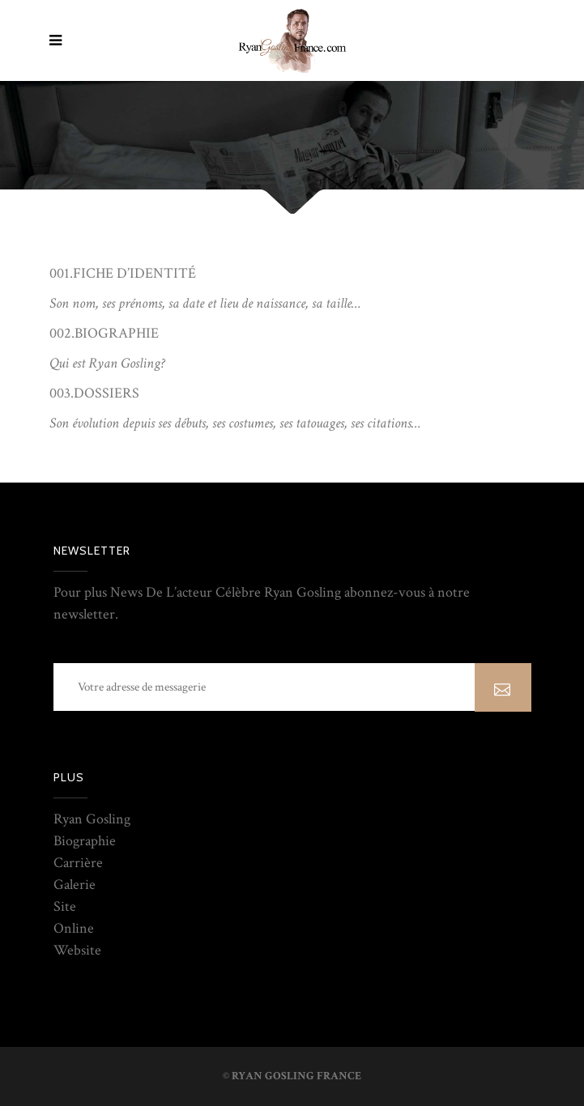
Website (77, 950)
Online (73, 928)
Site (64, 906)
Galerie (74, 884)
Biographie (84, 841)
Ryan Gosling (91, 819)
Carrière (78, 862)
